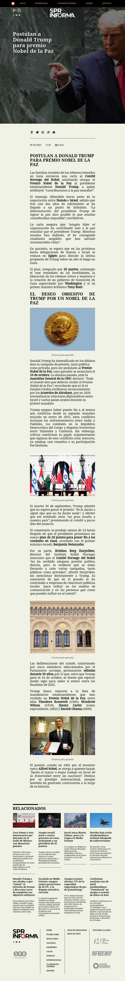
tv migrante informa (53, 965)
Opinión (109, 3)
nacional (51, 943)
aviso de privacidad (77, 930)
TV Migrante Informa (86, 3)
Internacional (61, 3)
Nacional (26, 3)
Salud (42, 3)
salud (50, 951)
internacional (54, 960)
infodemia (52, 947)
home (49, 930)
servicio (51, 956)
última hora (53, 934)
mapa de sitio (73, 934)
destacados (52, 939)
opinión (50, 970)
